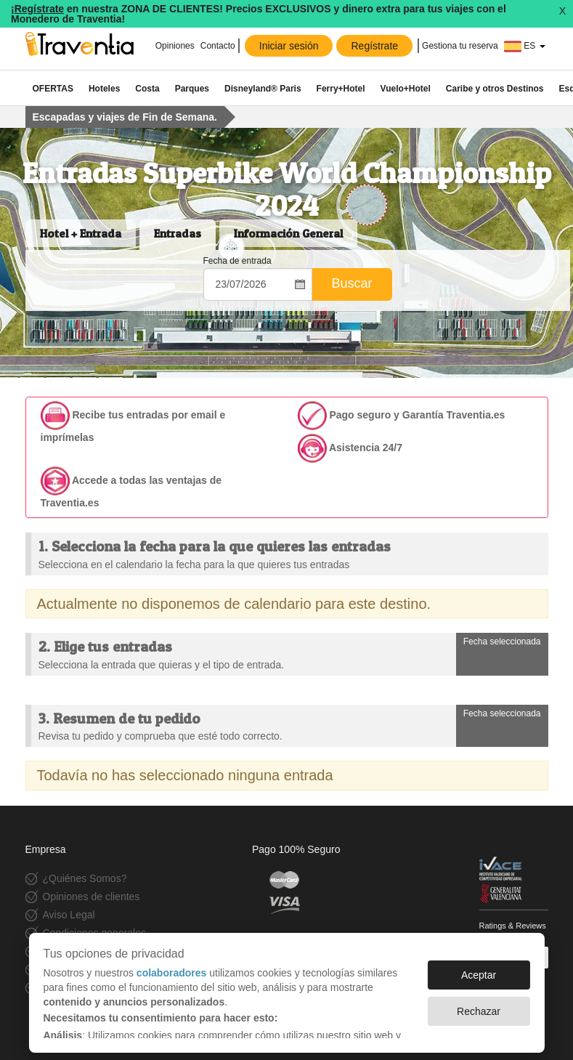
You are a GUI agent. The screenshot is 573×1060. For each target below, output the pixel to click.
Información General (288, 233)
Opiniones (175, 46)
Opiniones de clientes (91, 896)
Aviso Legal (69, 915)
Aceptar (478, 975)
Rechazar (478, 1011)
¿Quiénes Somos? (85, 878)
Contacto (217, 46)
